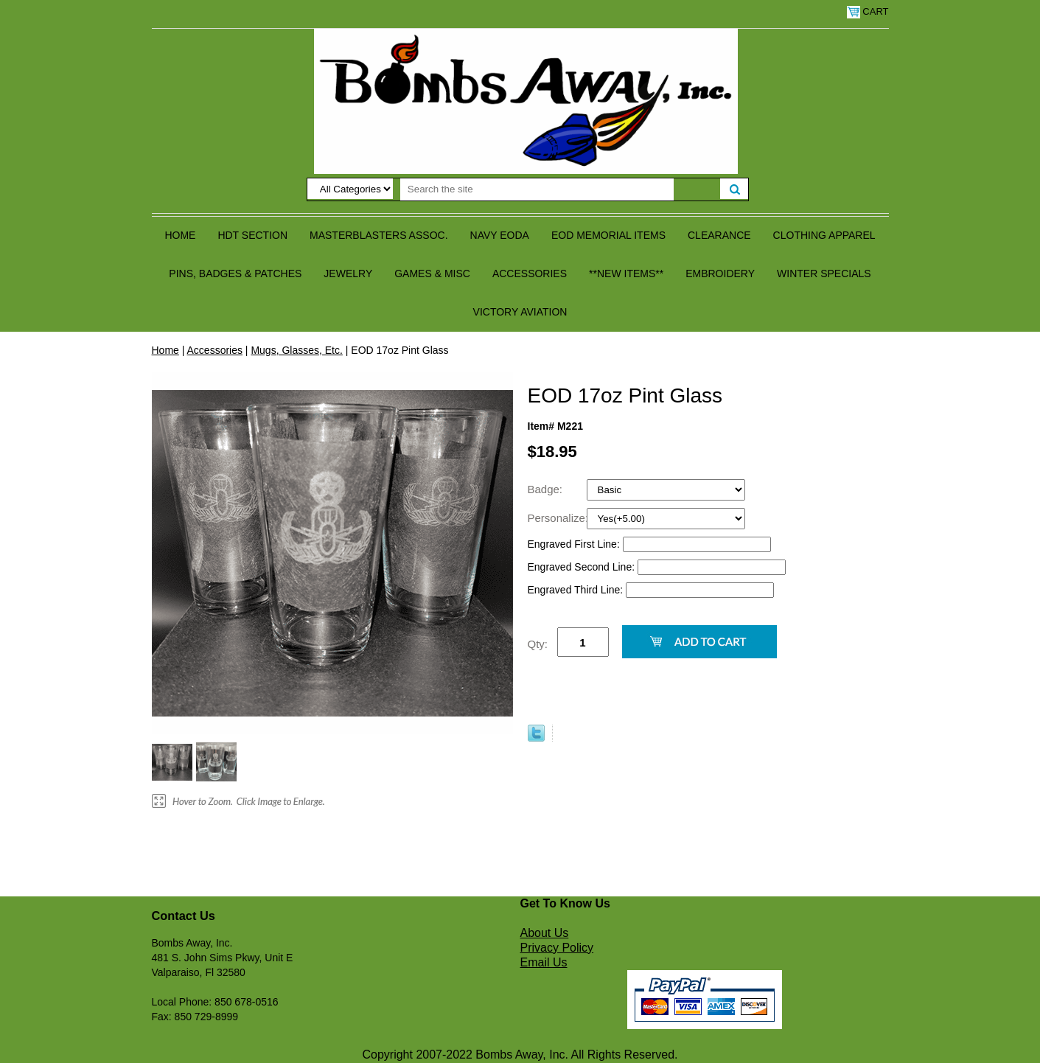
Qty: (538, 644)
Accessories (529, 273)
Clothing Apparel (824, 235)
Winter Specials (824, 273)
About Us (544, 933)
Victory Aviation (520, 312)
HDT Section (252, 235)
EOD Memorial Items (608, 235)
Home (179, 235)
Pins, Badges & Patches (235, 273)
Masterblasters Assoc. (379, 235)
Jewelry (348, 273)
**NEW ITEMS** (626, 273)
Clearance (719, 235)
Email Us (544, 962)
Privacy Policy (557, 947)
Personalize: (557, 518)
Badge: (547, 489)
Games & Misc (432, 273)
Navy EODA (499, 235)
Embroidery (720, 273)
